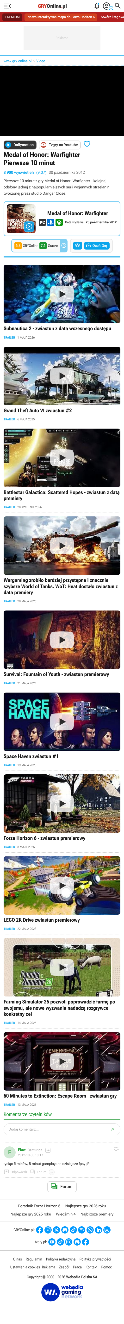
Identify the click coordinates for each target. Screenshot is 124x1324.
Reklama (48, 1268)
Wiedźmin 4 (66, 1215)
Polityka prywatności (95, 1259)
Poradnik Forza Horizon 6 (39, 1206)
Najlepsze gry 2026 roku (85, 1206)
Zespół (64, 1268)
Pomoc (106, 1268)
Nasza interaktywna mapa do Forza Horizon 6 (61, 17)
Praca (77, 1268)
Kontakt (91, 1268)
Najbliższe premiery (97, 1215)
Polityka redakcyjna (60, 1259)
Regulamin (34, 1259)
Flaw (22, 1150)
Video (41, 61)
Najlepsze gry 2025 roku (31, 1215)
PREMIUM (12, 17)
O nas (17, 1259)
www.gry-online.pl (18, 61)
